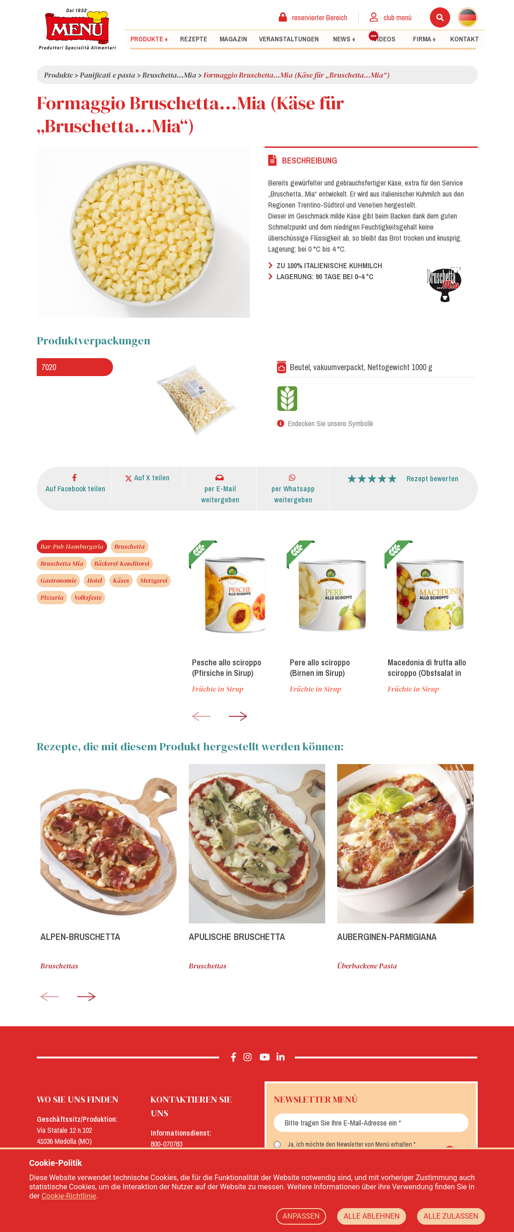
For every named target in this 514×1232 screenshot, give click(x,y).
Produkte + (149, 39)
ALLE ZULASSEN (451, 1216)
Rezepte (193, 39)
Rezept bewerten (432, 478)
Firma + (424, 39)
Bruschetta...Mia (169, 75)
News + (344, 39)
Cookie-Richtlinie (68, 1196)
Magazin (233, 39)
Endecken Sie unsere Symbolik (330, 423)
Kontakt (464, 39)
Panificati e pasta (107, 75)
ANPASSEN (301, 1216)
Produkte (58, 75)
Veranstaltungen (289, 39)
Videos (381, 37)
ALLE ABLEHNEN (372, 1216)
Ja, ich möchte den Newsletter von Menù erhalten (350, 1144)
